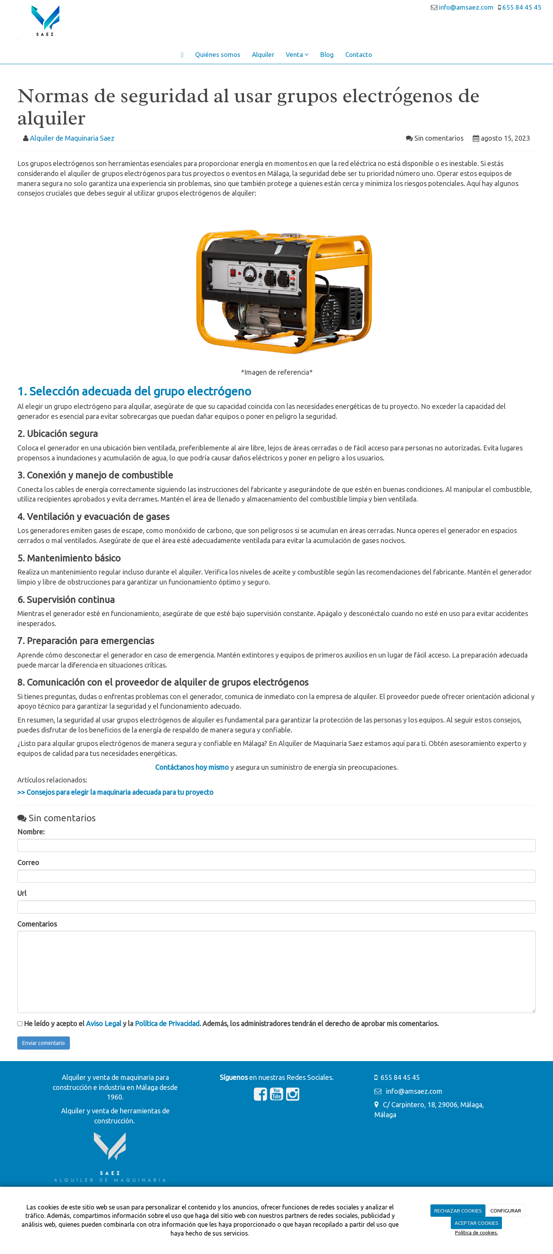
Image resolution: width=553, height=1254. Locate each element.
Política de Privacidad (167, 1023)
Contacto (358, 54)
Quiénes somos (217, 54)
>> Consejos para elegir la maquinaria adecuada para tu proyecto (115, 792)
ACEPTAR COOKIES (476, 1223)
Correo (28, 862)
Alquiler (263, 54)
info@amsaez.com (467, 7)
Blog (327, 54)
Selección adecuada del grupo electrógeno (140, 391)
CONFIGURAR (505, 1210)
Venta (297, 54)
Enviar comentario (43, 1043)
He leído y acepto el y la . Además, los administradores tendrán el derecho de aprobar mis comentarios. (231, 1023)
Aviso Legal (103, 1023)
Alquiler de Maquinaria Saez (72, 138)
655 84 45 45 (521, 7)
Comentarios (37, 924)
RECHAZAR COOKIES (458, 1210)
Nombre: (31, 831)
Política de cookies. (476, 1232)
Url (21, 893)
